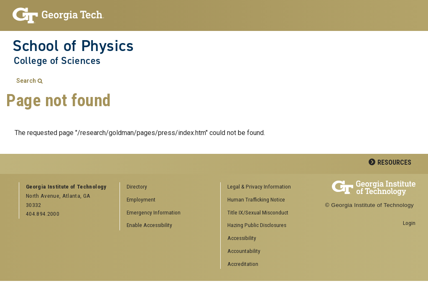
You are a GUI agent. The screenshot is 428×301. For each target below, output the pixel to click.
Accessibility (241, 238)
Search (26, 80)
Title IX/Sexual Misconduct (257, 212)
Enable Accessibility (149, 225)
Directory (137, 186)
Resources (394, 162)
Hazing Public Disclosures (256, 225)
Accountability (243, 250)
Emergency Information (154, 212)
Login (409, 222)
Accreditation (242, 263)
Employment (141, 199)
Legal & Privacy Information (259, 186)
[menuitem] (267, 187)
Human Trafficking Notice (256, 199)
